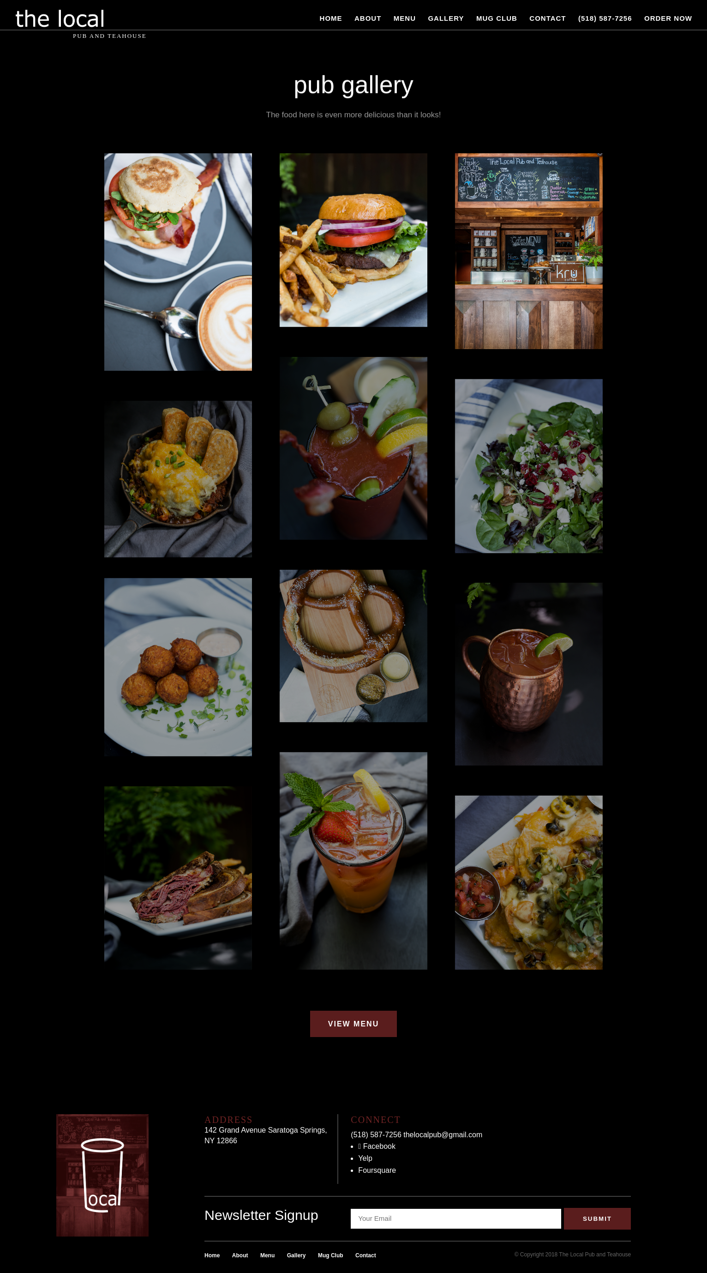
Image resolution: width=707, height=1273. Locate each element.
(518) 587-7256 (605, 18)
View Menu (353, 1024)
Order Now (668, 18)
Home (331, 18)
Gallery (446, 18)
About (367, 18)
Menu (405, 18)
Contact (547, 18)
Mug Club (496, 18)
